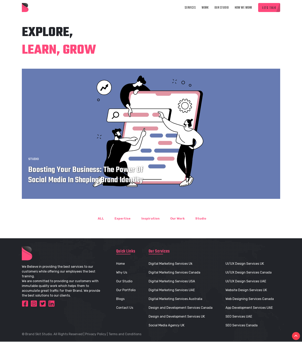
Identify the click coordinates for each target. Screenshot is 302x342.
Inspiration (150, 225)
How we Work (243, 8)
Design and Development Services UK (177, 317)
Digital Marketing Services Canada (174, 273)
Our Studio (221, 8)
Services (190, 8)
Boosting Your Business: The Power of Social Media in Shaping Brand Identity (85, 178)
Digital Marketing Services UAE (172, 290)
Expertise (121, 225)
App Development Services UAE (249, 308)
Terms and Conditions (125, 334)
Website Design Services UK (246, 290)
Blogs (120, 299)
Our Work (178, 225)
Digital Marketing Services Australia (175, 299)
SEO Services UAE (238, 317)
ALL (99, 225)
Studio (33, 162)
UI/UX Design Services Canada (248, 273)
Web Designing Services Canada (249, 299)
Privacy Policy (95, 334)
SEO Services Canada (241, 326)
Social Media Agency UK (166, 326)
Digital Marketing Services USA (172, 282)
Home (120, 264)
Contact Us (124, 308)
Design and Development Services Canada (180, 308)
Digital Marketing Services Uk (170, 264)
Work (205, 8)
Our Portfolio (126, 290)
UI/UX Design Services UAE (245, 282)
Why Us (121, 273)
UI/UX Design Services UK (244, 264)
